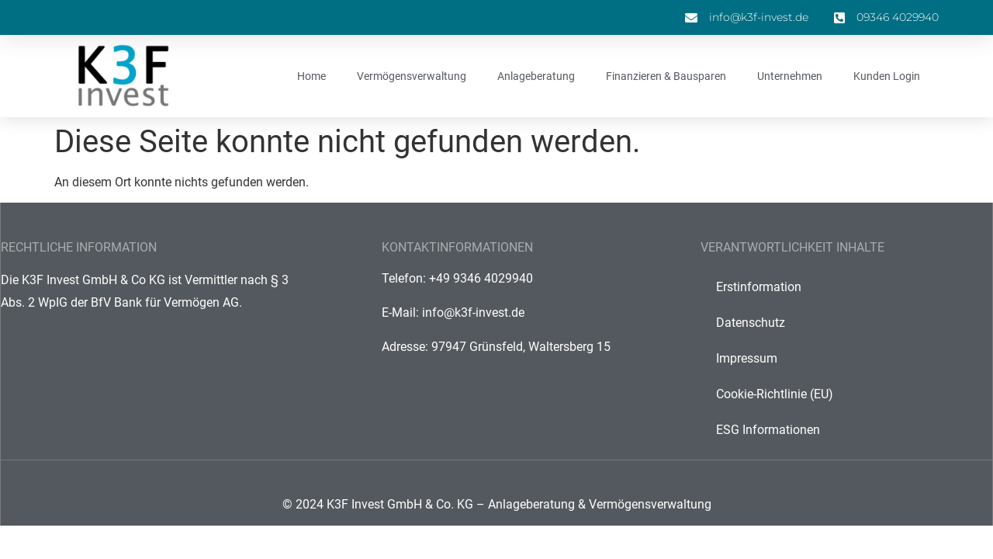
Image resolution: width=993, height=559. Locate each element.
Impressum (746, 358)
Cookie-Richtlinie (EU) (774, 394)
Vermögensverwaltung (411, 76)
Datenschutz (750, 322)
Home (311, 76)
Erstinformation (758, 287)
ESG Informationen (768, 429)
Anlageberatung (536, 76)
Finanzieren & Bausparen (666, 76)
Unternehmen (789, 76)
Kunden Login (886, 76)
